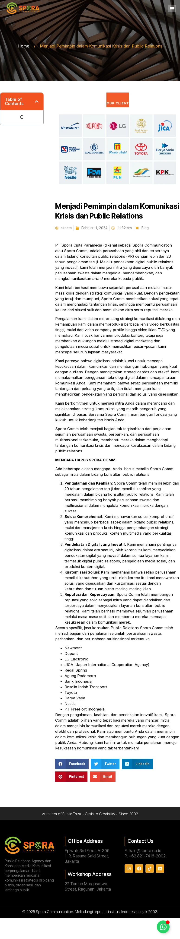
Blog (145, 228)
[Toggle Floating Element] (163, 926)
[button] (172, 8)
